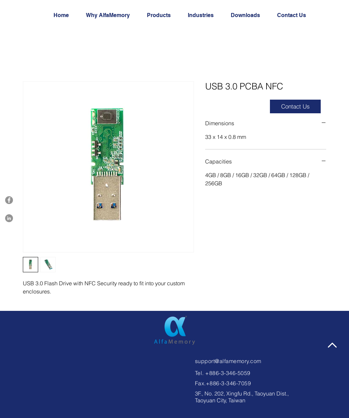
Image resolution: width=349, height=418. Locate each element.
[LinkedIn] (9, 218)
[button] (295, 15)
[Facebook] (9, 200)
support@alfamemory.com (228, 361)
